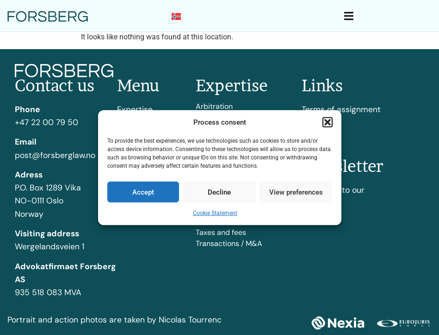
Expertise (135, 109)
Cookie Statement (215, 213)
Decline (219, 192)
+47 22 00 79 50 (46, 122)
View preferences (296, 192)
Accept (143, 192)
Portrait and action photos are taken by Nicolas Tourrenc (114, 320)
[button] (327, 122)
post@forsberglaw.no (55, 155)
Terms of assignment (341, 109)
